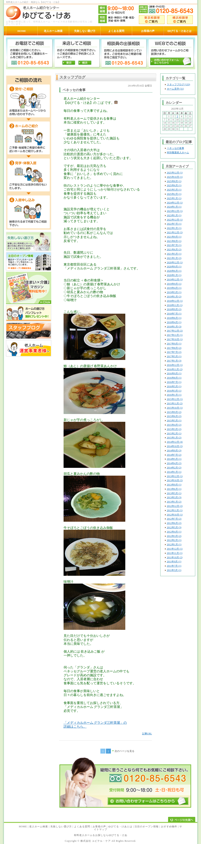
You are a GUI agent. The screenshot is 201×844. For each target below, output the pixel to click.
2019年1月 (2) (174, 296)
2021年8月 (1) (174, 241)
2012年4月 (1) (174, 531)
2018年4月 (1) (174, 322)
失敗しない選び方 (61, 826)
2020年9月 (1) (174, 266)
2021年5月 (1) (174, 253)
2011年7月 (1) (174, 565)
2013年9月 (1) (174, 484)
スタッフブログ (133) (178, 84)
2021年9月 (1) (174, 236)
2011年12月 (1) (175, 548)
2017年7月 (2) (174, 352)
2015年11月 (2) (175, 403)
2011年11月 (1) (174, 553)
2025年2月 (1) (174, 194)
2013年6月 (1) (174, 489)
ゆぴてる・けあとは (120, 826)
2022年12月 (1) (175, 219)
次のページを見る (124, 751)
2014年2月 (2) (174, 467)
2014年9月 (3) (174, 450)
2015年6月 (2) (174, 416)
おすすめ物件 (169, 826)
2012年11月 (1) (175, 510)
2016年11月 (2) (175, 369)
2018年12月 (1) (175, 300)
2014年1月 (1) (174, 472)
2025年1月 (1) (174, 198)
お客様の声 (99, 826)
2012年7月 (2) (174, 518)
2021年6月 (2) (174, 249)
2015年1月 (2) (174, 437)
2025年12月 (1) (175, 172)
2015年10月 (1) (175, 407)
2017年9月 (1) (174, 343)
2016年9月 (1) (174, 373)
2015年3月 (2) (174, 429)
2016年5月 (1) (174, 386)
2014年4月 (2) (174, 463)
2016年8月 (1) (174, 377)
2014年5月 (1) (174, 459)
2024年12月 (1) (175, 202)
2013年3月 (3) (174, 497)
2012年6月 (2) (174, 523)
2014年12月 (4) (175, 441)
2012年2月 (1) (174, 540)
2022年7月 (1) (174, 223)
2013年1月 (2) (174, 501)
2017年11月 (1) (175, 335)
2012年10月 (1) (175, 514)
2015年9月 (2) (174, 412)
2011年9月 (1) (174, 561)
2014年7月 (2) (174, 454)
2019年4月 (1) (174, 288)
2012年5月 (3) (174, 527)
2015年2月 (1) (174, 433)
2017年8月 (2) (174, 348)
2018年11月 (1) (175, 305)
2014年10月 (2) (175, 446)
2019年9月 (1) (174, 283)
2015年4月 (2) (174, 424)
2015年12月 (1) (175, 399)
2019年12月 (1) (175, 279)
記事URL (147, 733)
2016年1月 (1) (174, 394)
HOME (23, 826)
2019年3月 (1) (174, 292)
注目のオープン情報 (147, 826)
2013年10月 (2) (175, 480)
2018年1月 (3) (174, 326)
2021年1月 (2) (174, 258)
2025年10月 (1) (175, 177)
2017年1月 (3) (174, 360)
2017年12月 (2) (175, 330)
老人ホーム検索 (38, 826)
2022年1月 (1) (174, 228)
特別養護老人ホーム (178, 152)
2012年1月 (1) (174, 544)
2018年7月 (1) (174, 313)
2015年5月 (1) (174, 420)
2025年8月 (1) (174, 181)
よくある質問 (82, 826)
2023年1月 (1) (174, 215)
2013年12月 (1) (175, 476)
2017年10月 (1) (175, 339)
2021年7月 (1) (174, 245)
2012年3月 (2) (174, 536)
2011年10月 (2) (175, 557)
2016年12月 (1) (175, 365)
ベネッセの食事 (175, 148)
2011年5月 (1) (174, 570)
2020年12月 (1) (175, 262)
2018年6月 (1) (174, 318)
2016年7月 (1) (174, 382)
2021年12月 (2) (175, 232)
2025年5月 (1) (174, 189)
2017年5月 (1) (174, 356)
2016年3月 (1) (174, 390)
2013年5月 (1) (174, 493)
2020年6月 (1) (174, 270)
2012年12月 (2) (175, 506)
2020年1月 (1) (174, 275)
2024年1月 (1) (174, 206)
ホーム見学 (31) (175, 88)
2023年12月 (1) (175, 211)
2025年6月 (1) (174, 185)
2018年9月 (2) (174, 309)
